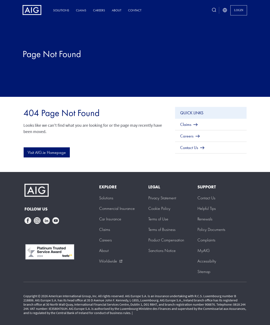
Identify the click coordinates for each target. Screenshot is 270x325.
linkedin (46, 220)
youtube (55, 220)
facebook (27, 220)
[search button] (214, 10)
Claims (81, 10)
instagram (37, 220)
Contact (134, 10)
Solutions (61, 10)
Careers (99, 10)
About (116, 10)
